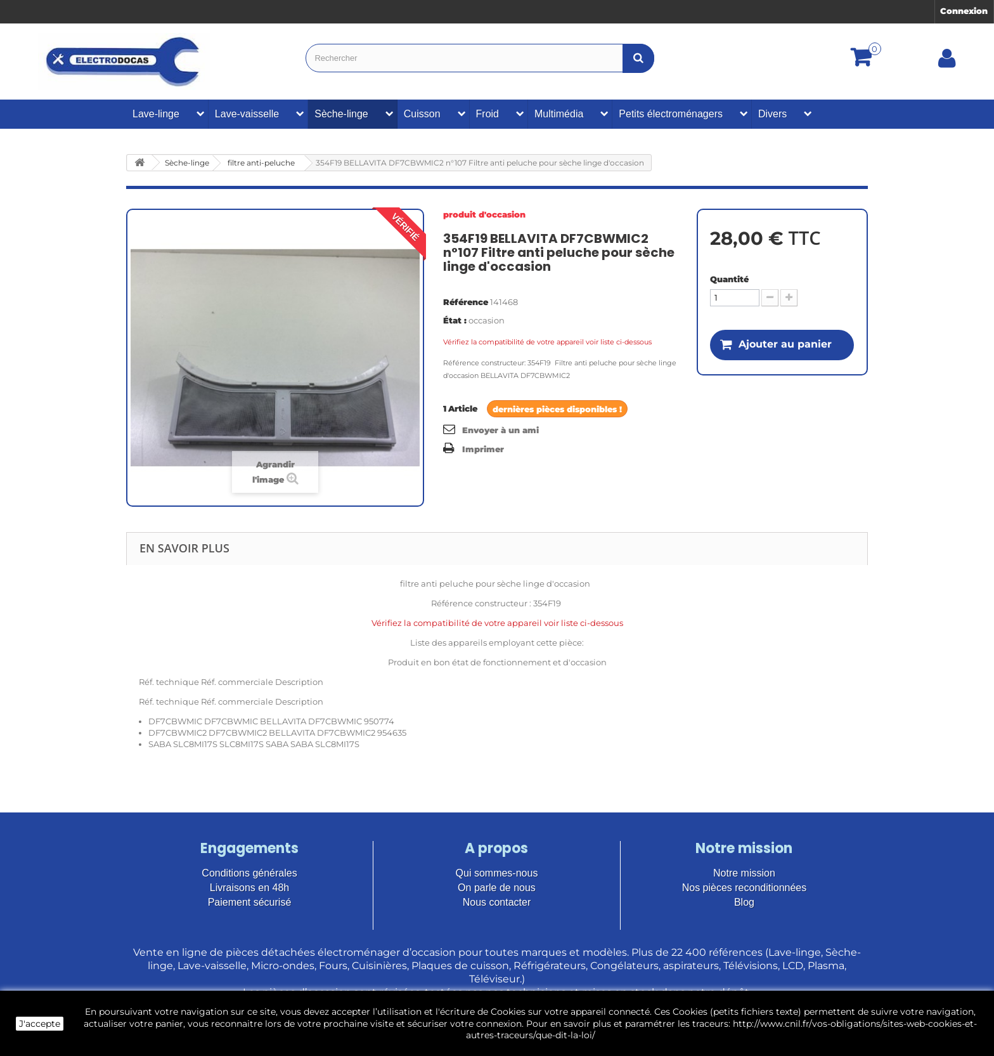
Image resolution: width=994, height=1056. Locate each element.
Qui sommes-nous (497, 873)
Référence (465, 302)
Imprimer (483, 449)
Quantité (729, 279)
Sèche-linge (341, 113)
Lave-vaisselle (247, 113)
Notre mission (744, 873)
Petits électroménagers (671, 113)
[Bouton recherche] (638, 58)
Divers (772, 113)
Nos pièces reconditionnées (744, 887)
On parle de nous (497, 887)
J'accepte (39, 1023)
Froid (487, 113)
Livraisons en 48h (249, 887)
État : (455, 320)
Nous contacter (497, 902)
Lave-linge (155, 113)
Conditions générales (249, 873)
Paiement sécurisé (250, 902)
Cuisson (422, 113)
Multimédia (558, 113)
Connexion (964, 11)
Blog (744, 902)
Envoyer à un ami (500, 430)
